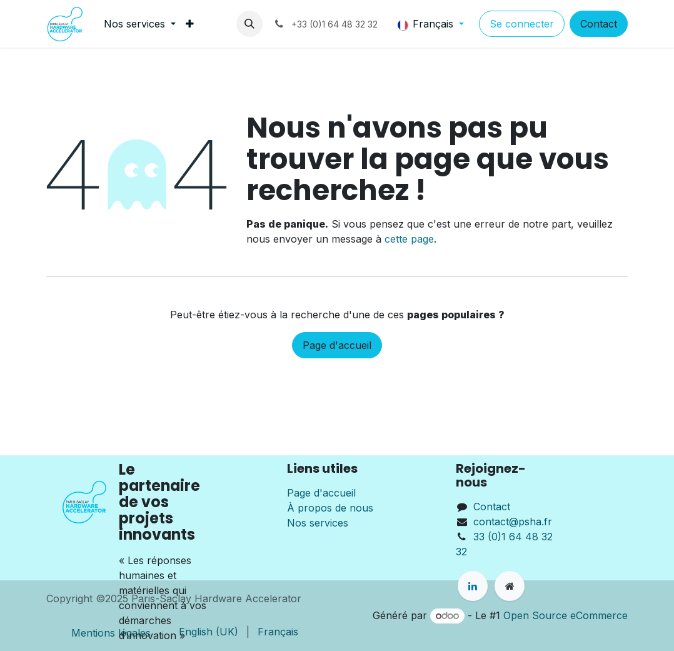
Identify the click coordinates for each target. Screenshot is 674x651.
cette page (409, 239)
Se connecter (522, 24)
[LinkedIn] (473, 586)
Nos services (317, 523)
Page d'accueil (337, 345)
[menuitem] (140, 23)
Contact (598, 24)
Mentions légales (111, 633)
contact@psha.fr (512, 521)
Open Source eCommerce (565, 615)
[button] (249, 24)
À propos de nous (330, 508)
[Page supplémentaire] (510, 586)
